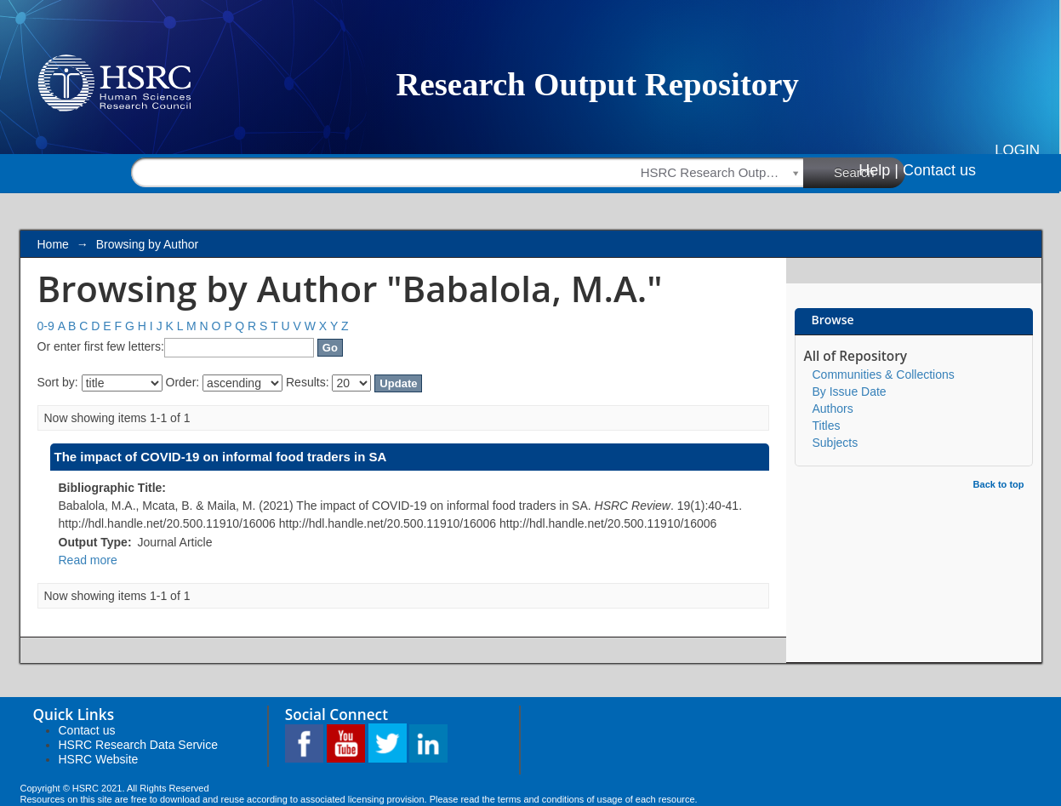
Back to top (998, 484)
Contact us (939, 170)
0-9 (45, 326)
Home (53, 244)
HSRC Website (99, 759)
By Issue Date (850, 391)
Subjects (835, 442)
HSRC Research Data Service (139, 745)
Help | (878, 170)
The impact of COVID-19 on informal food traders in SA (220, 456)
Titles (827, 425)
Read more (88, 560)
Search (869, 171)
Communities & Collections (884, 374)
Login (1017, 150)
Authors (833, 408)
